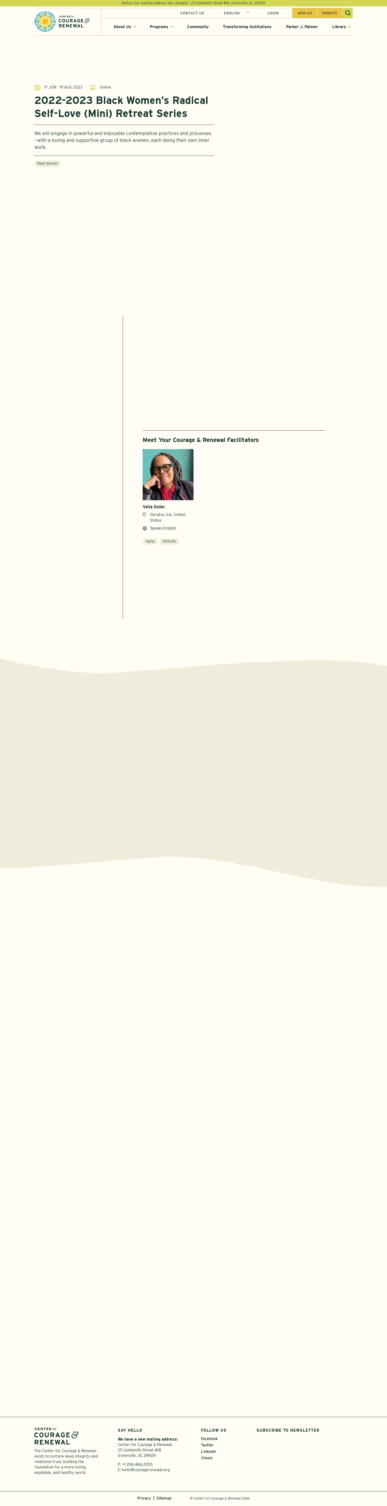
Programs (159, 26)
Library (339, 26)
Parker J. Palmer (302, 26)
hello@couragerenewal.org (146, 1471)
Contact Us (192, 13)
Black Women (47, 166)
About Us (122, 26)
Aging (150, 541)
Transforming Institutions (247, 26)
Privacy (144, 1499)
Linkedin (208, 1452)
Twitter (207, 1446)
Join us (304, 13)
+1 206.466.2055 (137, 1465)
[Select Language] (236, 13)
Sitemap (164, 1499)
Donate (330, 13)
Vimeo (207, 1459)
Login (273, 13)
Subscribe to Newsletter (287, 1431)
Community (198, 26)
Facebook (209, 1440)
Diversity (169, 541)
